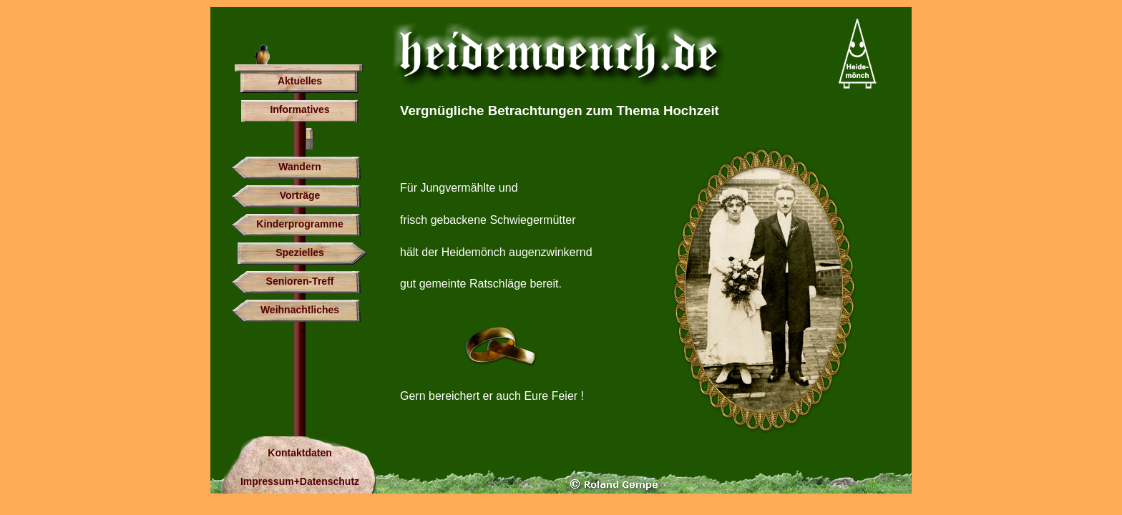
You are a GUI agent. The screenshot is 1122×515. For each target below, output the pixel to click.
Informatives (299, 109)
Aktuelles (300, 81)
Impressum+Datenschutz (299, 481)
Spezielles (299, 252)
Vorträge (300, 195)
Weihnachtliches (299, 309)
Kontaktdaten (299, 452)
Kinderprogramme (299, 224)
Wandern (299, 166)
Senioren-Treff (300, 281)
